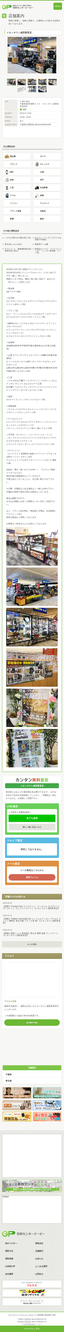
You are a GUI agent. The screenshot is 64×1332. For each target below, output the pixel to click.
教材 (42, 219)
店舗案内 (32, 1068)
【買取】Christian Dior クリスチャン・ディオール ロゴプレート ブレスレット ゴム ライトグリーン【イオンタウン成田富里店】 (32, 905)
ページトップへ (32, 1329)
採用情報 (40, 1315)
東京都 (9, 1081)
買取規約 (47, 1315)
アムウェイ (44, 203)
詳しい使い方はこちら (32, 827)
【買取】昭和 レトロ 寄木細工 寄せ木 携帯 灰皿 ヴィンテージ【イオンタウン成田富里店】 (32, 932)
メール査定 (32, 1148)
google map (32, 1022)
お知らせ (39, 1258)
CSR (54, 1315)
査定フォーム (32, 877)
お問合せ (39, 1274)
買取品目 (39, 1243)
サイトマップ (13, 1315)
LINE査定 (32, 1159)
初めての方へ (11, 1243)
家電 (12, 219)
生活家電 (43, 188)
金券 (12, 180)
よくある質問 (41, 1266)
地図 (24, 109)
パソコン (13, 203)
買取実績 (9, 1258)
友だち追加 (32, 818)
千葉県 (9, 1074)
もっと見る (32, 944)
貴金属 (13, 156)
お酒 (42, 172)
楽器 (42, 195)
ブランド (13, 164)
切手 (42, 180)
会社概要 (9, 1274)
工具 (12, 188)
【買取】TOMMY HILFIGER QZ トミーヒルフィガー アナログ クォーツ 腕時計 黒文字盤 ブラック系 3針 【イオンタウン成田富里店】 (32, 919)
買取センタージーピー (23, 1234)
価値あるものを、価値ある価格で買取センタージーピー (23, 7)
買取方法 (32, 1039)
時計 (12, 172)
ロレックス (44, 164)
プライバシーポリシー (27, 1315)
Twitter (5, 1196)
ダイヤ (43, 156)
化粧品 (43, 211)
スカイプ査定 (32, 1170)
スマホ (13, 195)
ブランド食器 (15, 211)
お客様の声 (10, 1266)
